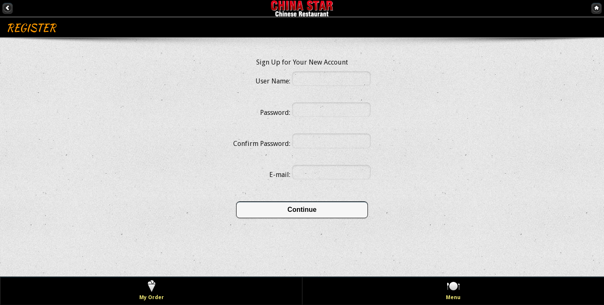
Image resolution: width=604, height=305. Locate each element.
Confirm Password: (261, 144)
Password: (275, 113)
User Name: (272, 81)
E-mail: (279, 175)
